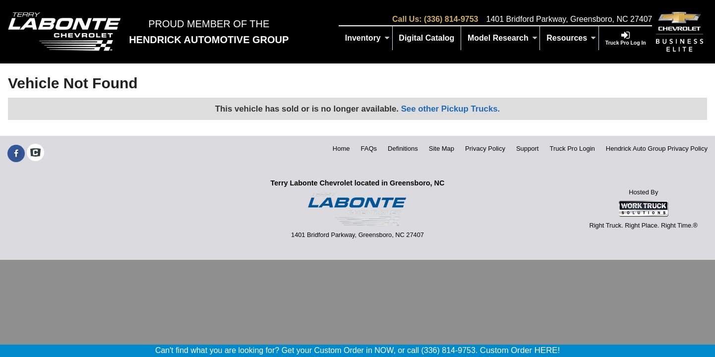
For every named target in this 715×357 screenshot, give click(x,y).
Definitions (403, 148)
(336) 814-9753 (451, 19)
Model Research (502, 38)
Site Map (441, 148)
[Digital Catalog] (427, 38)
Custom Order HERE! (520, 350)
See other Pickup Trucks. (450, 109)
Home (341, 148)
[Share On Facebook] (16, 154)
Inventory (367, 38)
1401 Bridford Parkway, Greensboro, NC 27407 (569, 19)
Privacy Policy (485, 148)
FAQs (369, 148)
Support (527, 148)
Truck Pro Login (572, 148)
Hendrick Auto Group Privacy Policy (657, 148)
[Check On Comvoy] (35, 154)
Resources (571, 38)
